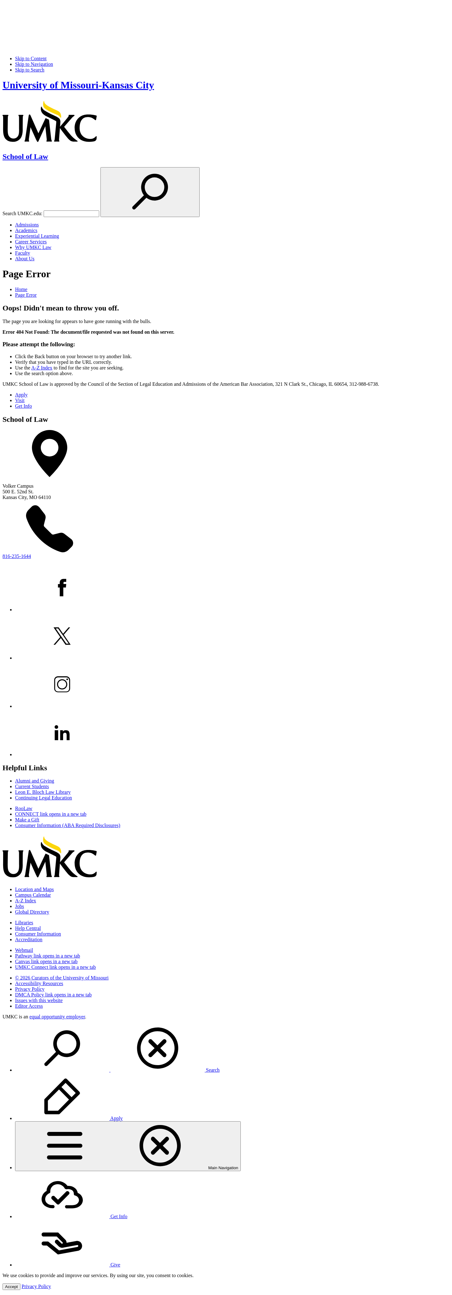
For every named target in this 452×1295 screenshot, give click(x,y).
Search (117, 1070)
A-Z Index (41, 367)
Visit (19, 400)
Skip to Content (30, 58)
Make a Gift (27, 819)
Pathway (47, 955)
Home (21, 289)
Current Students (32, 786)
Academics (26, 230)
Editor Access (29, 1006)
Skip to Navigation (34, 64)
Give (67, 1264)
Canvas (46, 961)
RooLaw (23, 808)
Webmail (24, 950)
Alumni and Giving (34, 780)
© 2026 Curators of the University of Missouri (62, 977)
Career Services (31, 241)
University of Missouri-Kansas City (78, 85)
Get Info (23, 406)
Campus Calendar (33, 895)
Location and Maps (34, 889)
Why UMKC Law (33, 247)
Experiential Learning (37, 236)
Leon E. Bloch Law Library (43, 792)
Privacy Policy (30, 989)
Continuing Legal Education (43, 797)
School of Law (25, 156)
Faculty (22, 253)
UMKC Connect (55, 967)
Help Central (28, 928)
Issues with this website (39, 1000)
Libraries (24, 922)
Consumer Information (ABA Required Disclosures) (67, 825)
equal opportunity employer (57, 1016)
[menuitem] (232, 1049)
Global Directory (32, 912)
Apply (21, 394)
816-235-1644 (17, 556)
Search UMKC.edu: (22, 213)
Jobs (19, 906)
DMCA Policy (53, 994)
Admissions (27, 224)
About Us (25, 258)
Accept (11, 1286)
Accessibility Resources (39, 983)
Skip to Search (29, 69)
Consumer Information (38, 934)
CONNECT (50, 814)
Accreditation (28, 939)
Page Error (26, 295)
